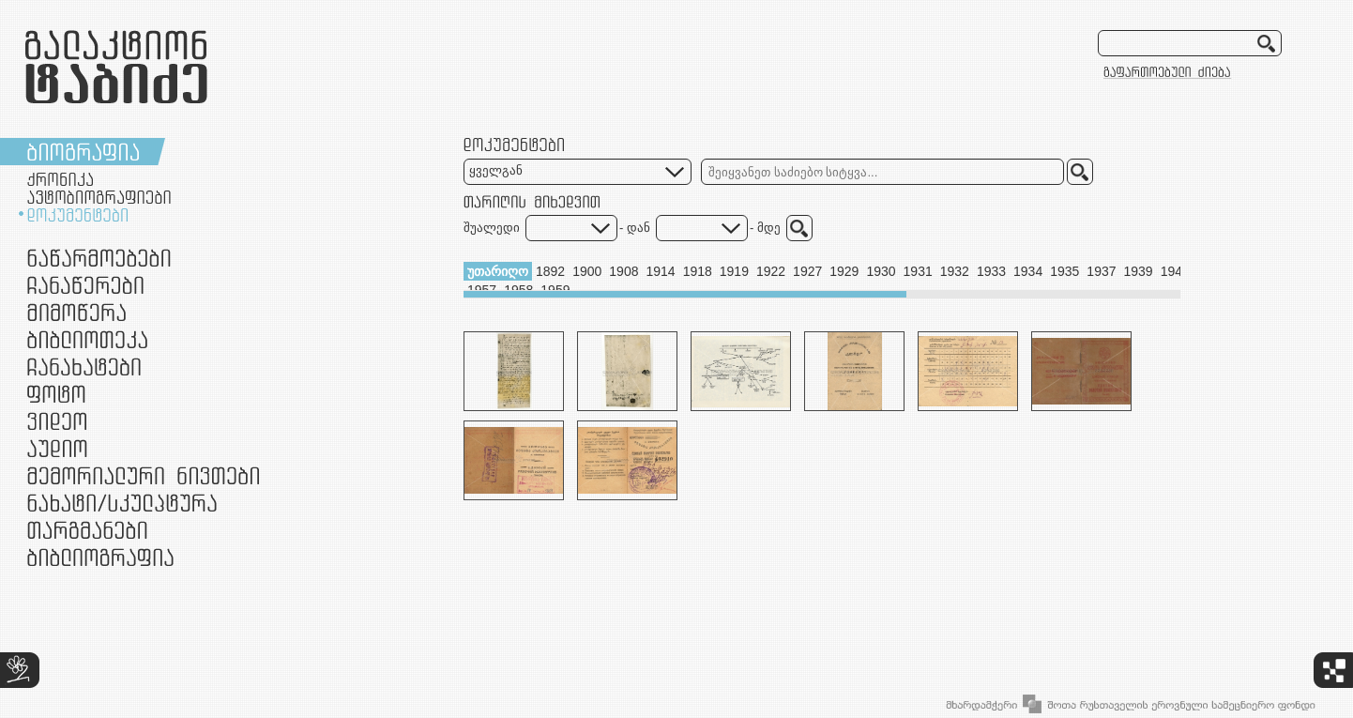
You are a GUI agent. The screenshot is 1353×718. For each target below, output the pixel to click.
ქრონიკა (60, 179)
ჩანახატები (84, 366)
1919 (734, 271)
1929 (844, 271)
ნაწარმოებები (99, 257)
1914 (660, 271)
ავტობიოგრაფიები (99, 197)
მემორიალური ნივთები (143, 475)
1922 (770, 271)
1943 (1175, 271)
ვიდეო (56, 421)
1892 (550, 271)
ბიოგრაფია (83, 151)
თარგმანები (87, 529)
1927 (807, 271)
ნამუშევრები (122, 502)
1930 (880, 271)
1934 (1027, 271)
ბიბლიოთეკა (87, 339)
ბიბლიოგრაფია (100, 557)
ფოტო (56, 393)
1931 (918, 271)
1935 (1064, 271)
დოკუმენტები (77, 215)
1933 (991, 271)
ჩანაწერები (85, 284)
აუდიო (57, 448)
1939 (1138, 271)
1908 (623, 271)
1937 (1101, 271)
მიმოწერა (76, 312)
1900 (586, 271)
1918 (697, 271)
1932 (954, 271)
